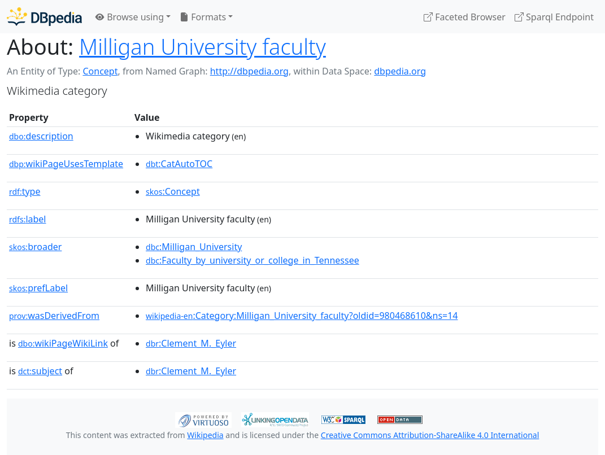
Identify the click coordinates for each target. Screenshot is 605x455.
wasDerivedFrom (54, 315)
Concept (99, 71)
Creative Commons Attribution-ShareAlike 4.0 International (430, 435)
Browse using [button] (129, 17)
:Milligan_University (194, 246)
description (41, 136)
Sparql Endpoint (554, 17)
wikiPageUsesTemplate (66, 164)
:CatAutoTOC (179, 164)
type (25, 191)
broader (35, 246)
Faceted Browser (465, 17)
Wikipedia (205, 435)
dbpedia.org (400, 71)
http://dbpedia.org (249, 71)
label (27, 219)
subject (40, 371)
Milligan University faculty (202, 46)
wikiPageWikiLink (63, 343)
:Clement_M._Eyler (191, 343)
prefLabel (38, 288)
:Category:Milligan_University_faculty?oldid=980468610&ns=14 (302, 315)
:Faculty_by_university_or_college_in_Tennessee (252, 260)
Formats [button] (203, 17)
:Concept (173, 191)
